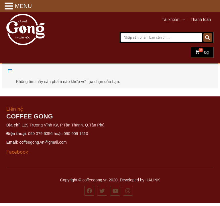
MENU (23, 6)
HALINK (153, 180)
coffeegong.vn (95, 180)
